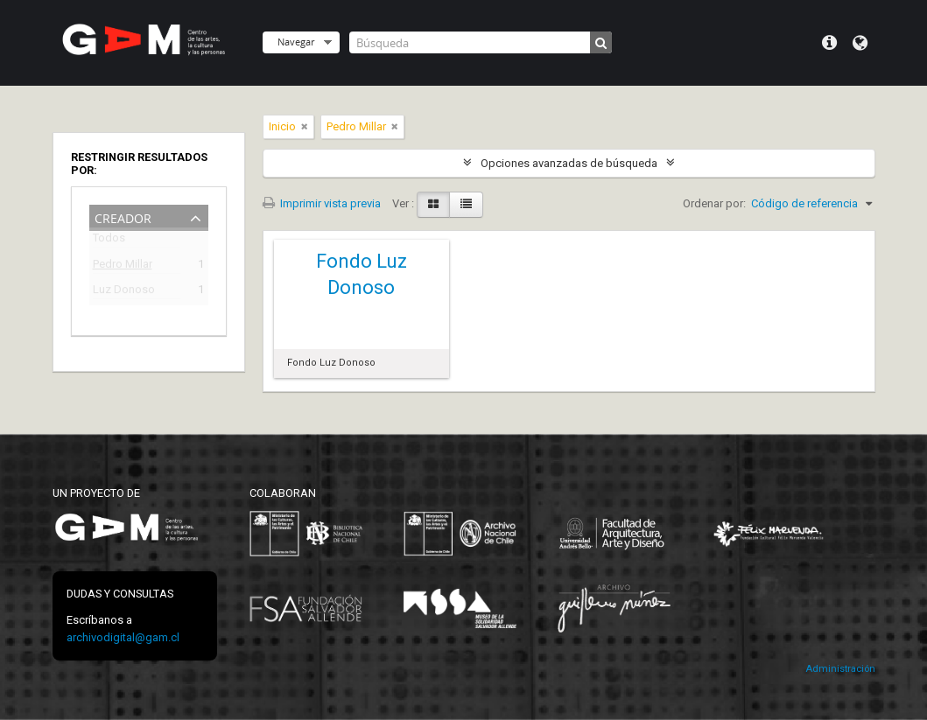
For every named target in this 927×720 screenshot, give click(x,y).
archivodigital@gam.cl (123, 637)
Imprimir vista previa (322, 203)
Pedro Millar (122, 266)
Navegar (295, 41)
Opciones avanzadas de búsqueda (569, 163)
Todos (109, 241)
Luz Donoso (124, 291)
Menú (829, 43)
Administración (840, 669)
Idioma (860, 43)
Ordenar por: (714, 203)
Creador (123, 216)
